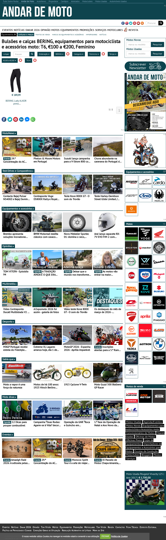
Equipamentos (70, 30)
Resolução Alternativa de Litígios (76, 530)
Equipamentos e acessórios (18, 208)
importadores (91, 34)
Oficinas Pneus (134, 440)
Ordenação (44, 54)
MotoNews (9, 133)
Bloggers (146, 454)
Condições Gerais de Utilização (46, 530)
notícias (102, 34)
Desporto (8, 321)
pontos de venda (43, 34)
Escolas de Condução (146, 451)
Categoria (78, 54)
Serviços (100, 30)
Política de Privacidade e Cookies (16, 530)
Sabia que (8, 359)
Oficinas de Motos (145, 436)
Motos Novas (133, 425)
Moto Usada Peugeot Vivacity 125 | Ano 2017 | (145, 488)
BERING (59, 54)
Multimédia (9, 283)
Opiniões (8, 246)
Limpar (6, 54)
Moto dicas (9, 397)
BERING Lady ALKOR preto (16, 102)
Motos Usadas (134, 421)
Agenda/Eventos (153, 421)
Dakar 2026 (33, 30)
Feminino (94, 54)
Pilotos (157, 454)
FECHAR (105, 536)
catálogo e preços (25, 34)
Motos (55, 30)
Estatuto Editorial (148, 527)
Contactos (120, 527)
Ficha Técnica (132, 527)
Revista (133, 30)
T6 (28, 60)
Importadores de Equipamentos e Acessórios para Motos (143, 447)
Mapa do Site (98, 530)
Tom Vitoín (46, 527)
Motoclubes (115, 30)
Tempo (112, 54)
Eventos (7, 30)
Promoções (87, 30)
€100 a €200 (9, 60)
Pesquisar (157, 44)
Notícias (19, 30)
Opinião (45, 30)
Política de (119, 536)
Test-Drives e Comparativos (18, 170)
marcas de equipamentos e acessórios (68, 34)
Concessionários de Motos (140, 433)
